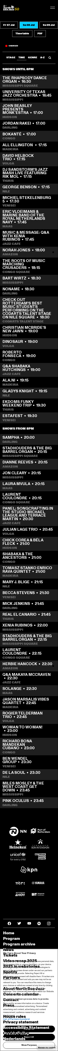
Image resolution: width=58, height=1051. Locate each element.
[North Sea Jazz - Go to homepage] (11, 8)
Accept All (29, 1029)
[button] (9, 25)
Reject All (29, 1037)
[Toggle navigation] (52, 8)
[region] (29, 1000)
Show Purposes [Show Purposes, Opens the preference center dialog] (29, 1045)
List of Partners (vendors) (16, 1019)
